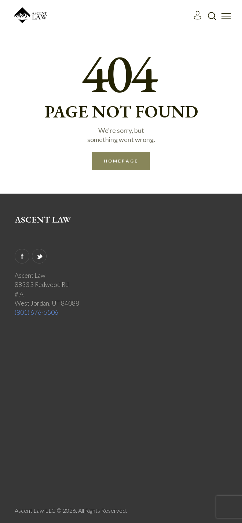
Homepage (121, 161)
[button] (226, 15)
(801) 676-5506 (36, 312)
